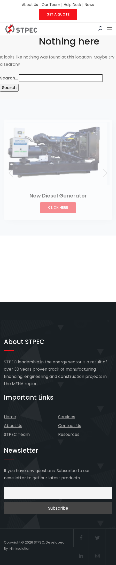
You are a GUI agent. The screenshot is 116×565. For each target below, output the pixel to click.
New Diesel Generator (58, 195)
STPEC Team (17, 434)
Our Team (51, 4)
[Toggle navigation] (109, 29)
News (89, 4)
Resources (68, 434)
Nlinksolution (20, 548)
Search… (9, 78)
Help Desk (72, 4)
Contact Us (69, 426)
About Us (30, 4)
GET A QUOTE (58, 14)
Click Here (58, 207)
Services (66, 417)
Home (10, 417)
